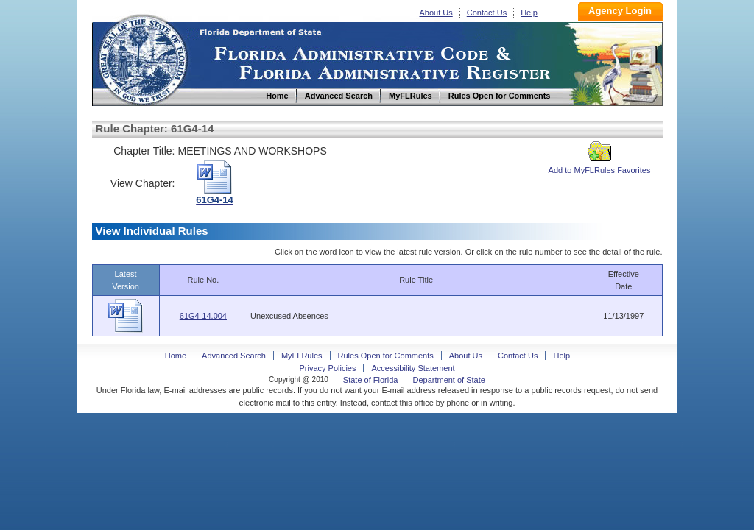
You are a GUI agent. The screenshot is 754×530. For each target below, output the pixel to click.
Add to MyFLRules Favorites (600, 165)
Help (529, 12)
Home (142, 57)
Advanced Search (234, 355)
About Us (436, 12)
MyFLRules (302, 355)
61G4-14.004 (203, 315)
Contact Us (487, 12)
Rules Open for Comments (386, 355)
